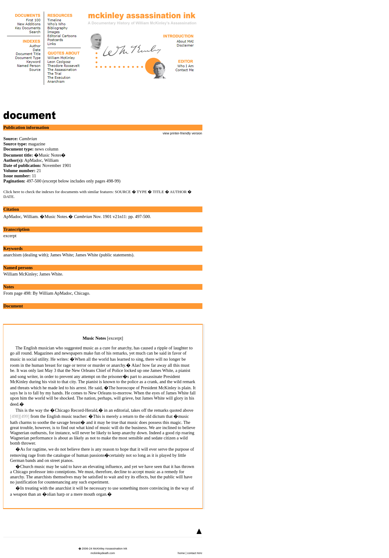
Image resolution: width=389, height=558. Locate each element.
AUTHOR (178, 191)
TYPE (142, 191)
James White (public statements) (104, 254)
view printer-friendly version (182, 133)
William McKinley (20, 274)
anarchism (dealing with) (25, 254)
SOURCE (123, 191)
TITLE (158, 191)
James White (61, 254)
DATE (8, 196)
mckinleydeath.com (103, 553)
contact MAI (194, 553)
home (181, 553)
